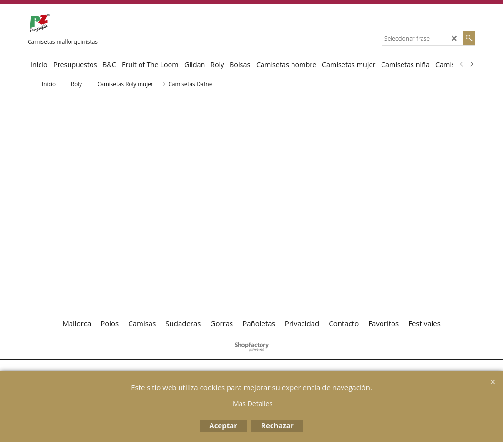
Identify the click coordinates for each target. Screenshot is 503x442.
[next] (471, 64)
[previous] (461, 64)
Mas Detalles (252, 403)
